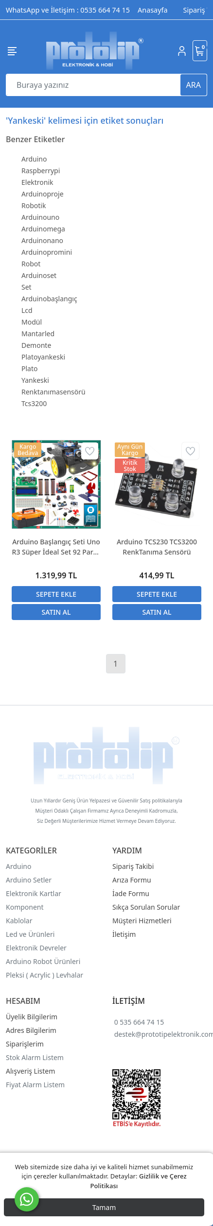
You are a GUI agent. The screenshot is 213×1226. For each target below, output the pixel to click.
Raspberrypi (40, 170)
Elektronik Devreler (36, 947)
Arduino (34, 158)
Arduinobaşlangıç (49, 298)
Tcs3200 (34, 403)
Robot (30, 263)
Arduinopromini (46, 252)
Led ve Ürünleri (30, 934)
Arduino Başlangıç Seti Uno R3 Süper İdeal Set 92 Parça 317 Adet (56, 547)
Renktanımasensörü (53, 391)
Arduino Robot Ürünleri (43, 961)
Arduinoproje (42, 193)
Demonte (36, 345)
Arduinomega (43, 228)
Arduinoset (38, 275)
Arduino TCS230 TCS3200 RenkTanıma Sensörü (157, 546)
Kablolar (19, 920)
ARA (193, 85)
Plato (29, 368)
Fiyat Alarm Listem (35, 1084)
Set (26, 287)
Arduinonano (42, 240)
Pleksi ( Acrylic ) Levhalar (44, 975)
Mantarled (37, 333)
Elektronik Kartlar (33, 893)
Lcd (27, 310)
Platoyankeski (43, 356)
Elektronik (37, 182)
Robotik (33, 205)
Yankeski (35, 380)
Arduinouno (40, 217)
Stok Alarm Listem (35, 1057)
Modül (31, 322)
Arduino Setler (29, 879)
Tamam (104, 1207)
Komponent (25, 907)
